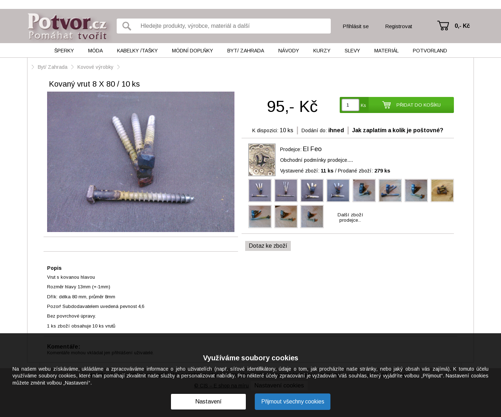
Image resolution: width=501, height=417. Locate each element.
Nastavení (208, 401)
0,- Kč (462, 26)
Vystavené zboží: (307, 171)
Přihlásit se (356, 26)
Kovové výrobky (95, 67)
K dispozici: (265, 130)
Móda (95, 50)
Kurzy (321, 50)
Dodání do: (314, 130)
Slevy (352, 50)
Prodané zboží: (364, 171)
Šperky (64, 50)
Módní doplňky (192, 50)
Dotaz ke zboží (268, 246)
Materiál (386, 50)
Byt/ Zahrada (245, 50)
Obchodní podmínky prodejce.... (316, 160)
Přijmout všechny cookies (292, 401)
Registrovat (398, 26)
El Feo (312, 149)
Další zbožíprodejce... (350, 217)
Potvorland (430, 50)
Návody (288, 50)
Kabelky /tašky (137, 50)
